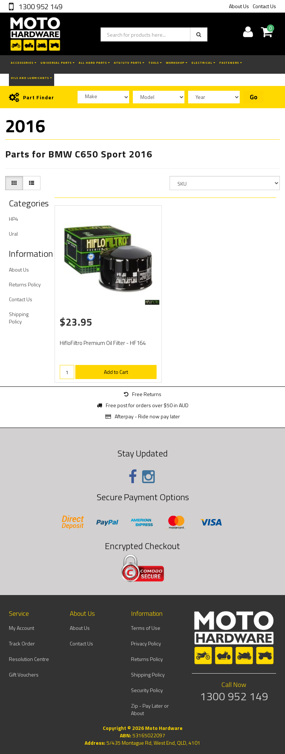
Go (254, 97)
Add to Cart (116, 372)
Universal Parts (57, 62)
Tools (155, 62)
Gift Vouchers (24, 674)
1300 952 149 (39, 6)
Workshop (177, 62)
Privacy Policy (146, 643)
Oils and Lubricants (31, 78)
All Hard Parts (94, 62)
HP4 (13, 219)
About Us (239, 6)
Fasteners (230, 62)
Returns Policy (25, 284)
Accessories (24, 62)
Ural (13, 234)
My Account (21, 628)
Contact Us (264, 6)
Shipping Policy (19, 317)
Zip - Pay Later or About (150, 709)
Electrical (203, 62)
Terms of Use (145, 628)
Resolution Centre (29, 659)
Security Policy (147, 690)
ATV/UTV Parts (129, 62)
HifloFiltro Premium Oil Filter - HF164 (102, 343)
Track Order (22, 643)
